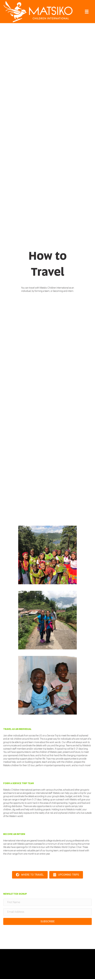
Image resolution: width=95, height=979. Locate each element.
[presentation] (28, 933)
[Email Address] (47, 911)
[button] (47, 921)
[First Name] (47, 902)
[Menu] (87, 12)
